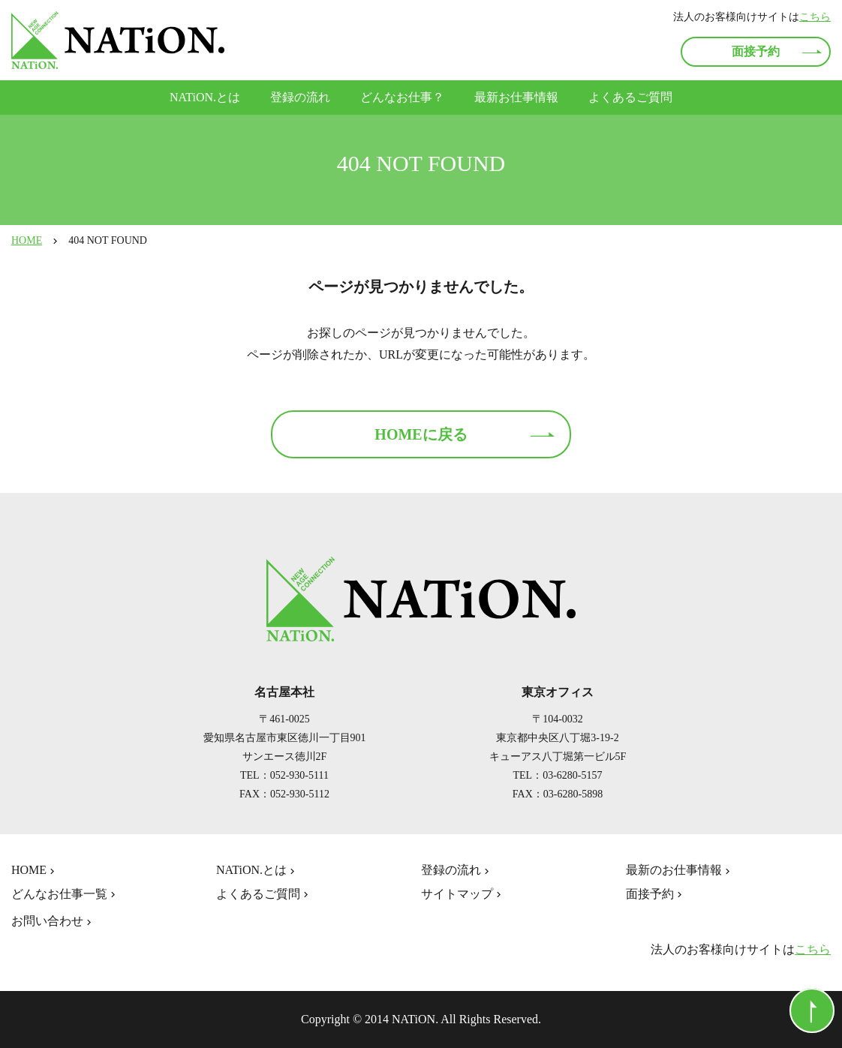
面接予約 (756, 51)
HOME (26, 240)
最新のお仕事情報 (679, 870)
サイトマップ (462, 894)
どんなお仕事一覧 (65, 894)
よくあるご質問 (630, 97)
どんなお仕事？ (402, 97)
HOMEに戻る (420, 434)
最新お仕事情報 (516, 97)
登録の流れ (300, 97)
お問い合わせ (53, 921)
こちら (815, 17)
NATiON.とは (205, 97)
